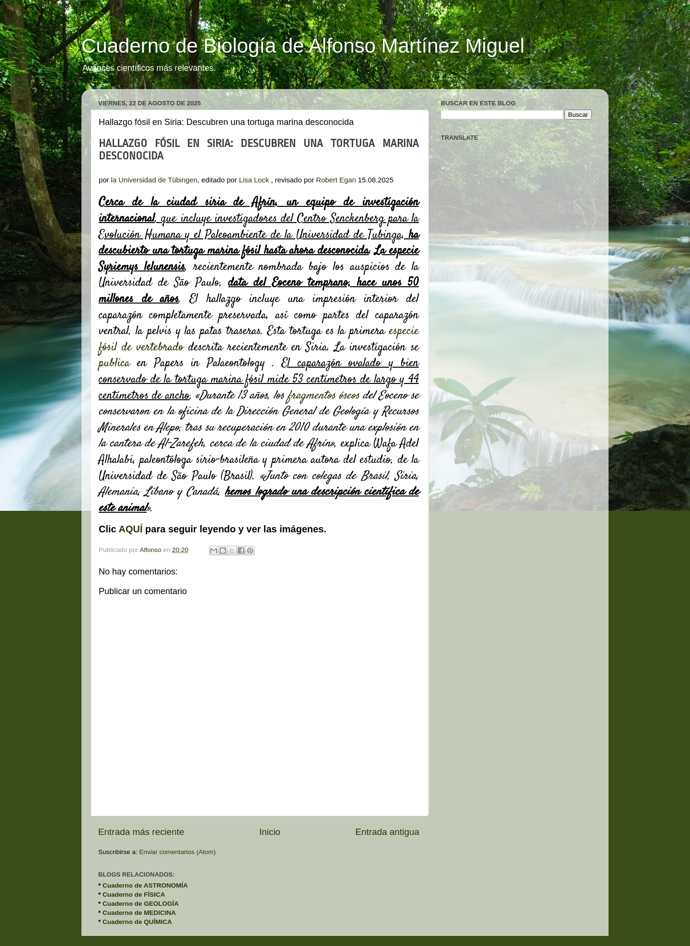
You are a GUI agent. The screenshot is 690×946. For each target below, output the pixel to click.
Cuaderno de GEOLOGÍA (141, 903)
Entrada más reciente (141, 832)
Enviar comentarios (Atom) (177, 852)
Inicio (269, 832)
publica (114, 363)
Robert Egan (336, 180)
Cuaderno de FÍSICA (134, 894)
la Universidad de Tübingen (154, 180)
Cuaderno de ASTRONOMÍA (145, 885)
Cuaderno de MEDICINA (139, 912)
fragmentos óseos (323, 396)
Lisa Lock (254, 180)
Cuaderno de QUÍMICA (137, 921)
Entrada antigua (387, 832)
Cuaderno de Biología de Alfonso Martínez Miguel (303, 45)
